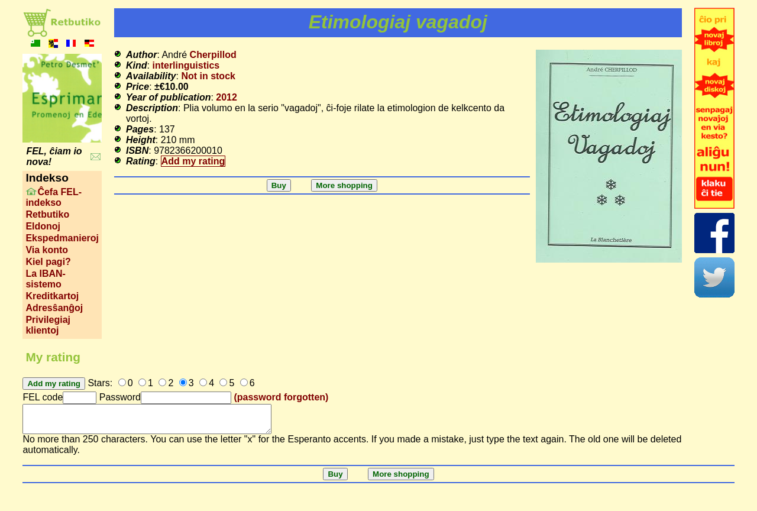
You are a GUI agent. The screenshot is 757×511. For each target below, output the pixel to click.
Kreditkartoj (52, 296)
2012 (226, 97)
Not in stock (208, 76)
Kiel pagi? (47, 262)
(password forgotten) (281, 397)
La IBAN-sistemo (45, 279)
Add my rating (193, 161)
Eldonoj (42, 226)
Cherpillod (213, 55)
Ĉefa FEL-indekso (53, 197)
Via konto (46, 250)
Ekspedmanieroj (62, 238)
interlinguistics (185, 65)
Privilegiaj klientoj (47, 325)
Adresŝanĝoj (54, 308)
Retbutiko (47, 214)
